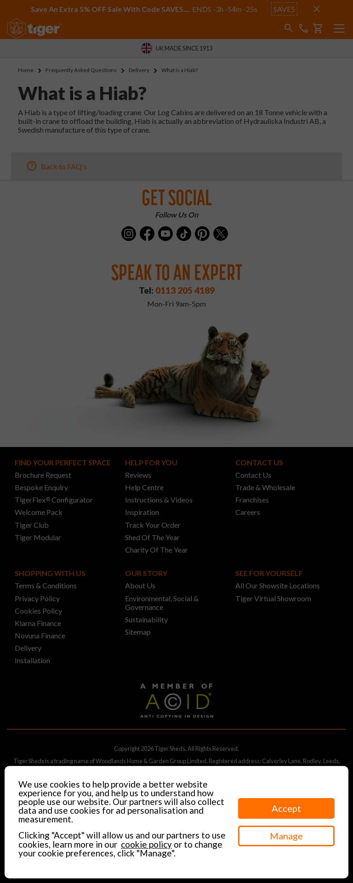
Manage (286, 835)
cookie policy (146, 844)
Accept (286, 808)
